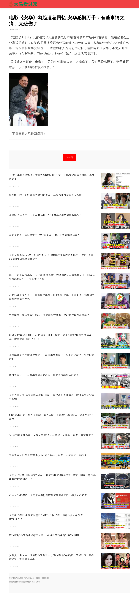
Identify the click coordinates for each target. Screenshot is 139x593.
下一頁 (69, 157)
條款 (29, 582)
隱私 (33, 582)
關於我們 (13, 582)
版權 (38, 582)
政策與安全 (22, 582)
